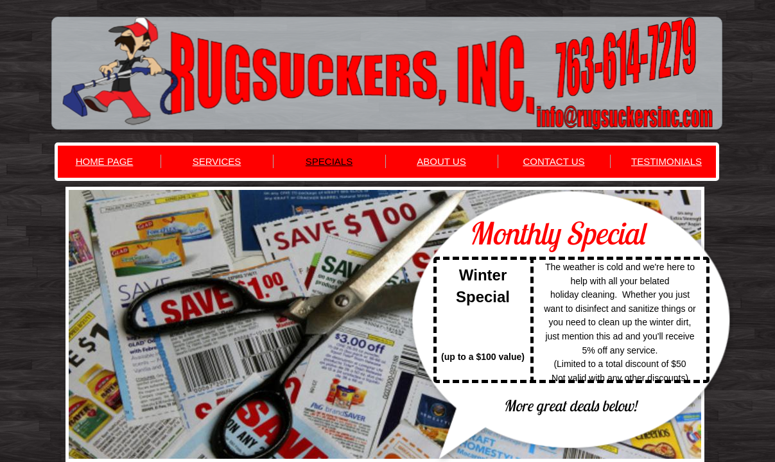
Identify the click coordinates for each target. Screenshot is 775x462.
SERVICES (217, 161)
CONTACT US (553, 161)
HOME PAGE (105, 161)
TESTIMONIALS (666, 161)
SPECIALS (329, 161)
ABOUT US (441, 161)
